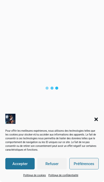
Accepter (20, 164)
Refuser (51, 164)
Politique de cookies (34, 175)
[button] (96, 118)
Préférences (84, 164)
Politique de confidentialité (63, 175)
